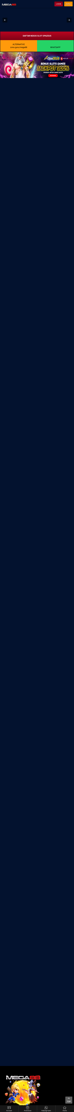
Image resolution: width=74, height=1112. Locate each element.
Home (65, 1109)
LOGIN (58, 4)
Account (9, 1109)
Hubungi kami (46, 1109)
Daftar (68, 4)
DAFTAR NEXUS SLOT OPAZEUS (37, 36)
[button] (5, 20)
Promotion (27, 1109)
